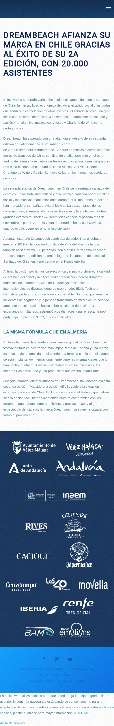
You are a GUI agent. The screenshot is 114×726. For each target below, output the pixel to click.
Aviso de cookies (12, 723)
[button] (108, 9)
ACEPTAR (82, 713)
